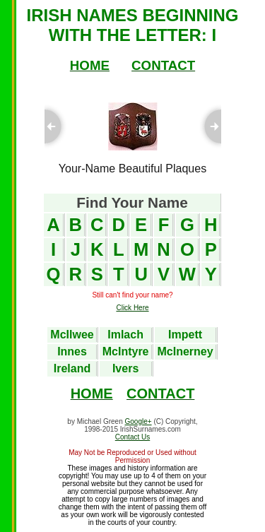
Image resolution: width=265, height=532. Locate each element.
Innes (72, 351)
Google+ (138, 421)
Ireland (72, 368)
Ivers (125, 368)
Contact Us (132, 437)
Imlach (125, 335)
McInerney (185, 351)
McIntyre (125, 351)
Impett (185, 335)
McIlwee (71, 335)
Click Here (132, 308)
